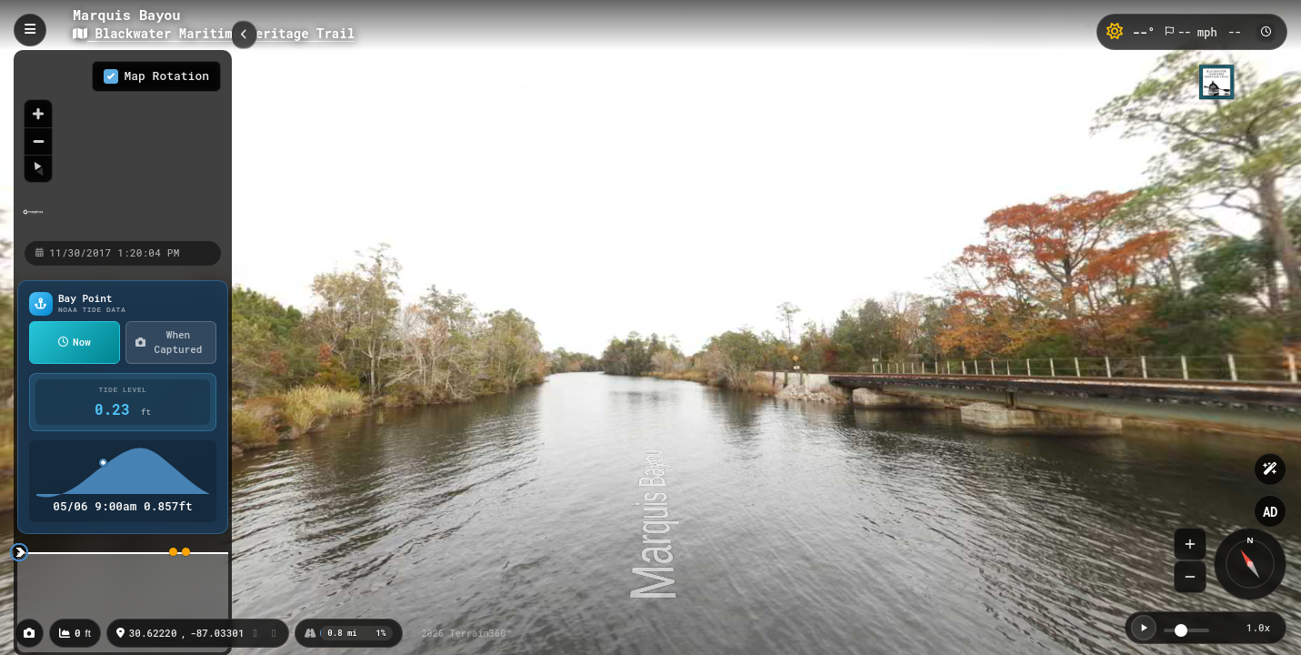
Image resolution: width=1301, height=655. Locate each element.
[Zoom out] (38, 141)
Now (74, 341)
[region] (122, 145)
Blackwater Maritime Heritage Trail (214, 33)
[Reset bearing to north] (38, 168)
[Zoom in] (38, 113)
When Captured (168, 342)
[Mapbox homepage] (33, 219)
